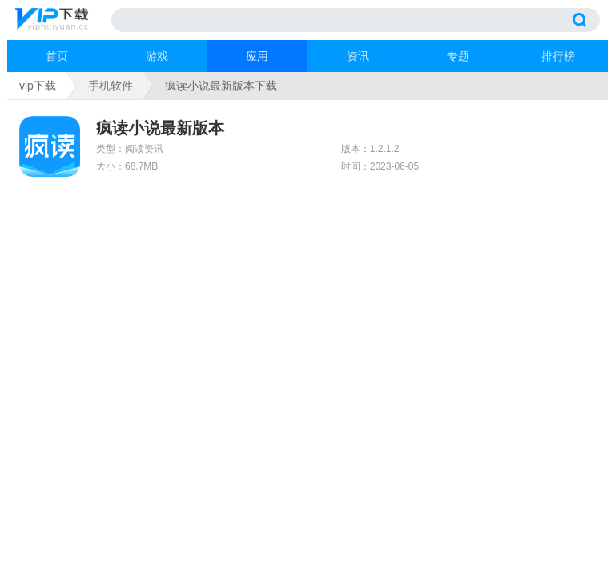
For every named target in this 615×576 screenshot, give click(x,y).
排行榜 (558, 56)
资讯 (358, 56)
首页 (57, 56)
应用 (257, 56)
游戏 (157, 56)
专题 (458, 56)
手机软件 (110, 85)
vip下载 (37, 85)
